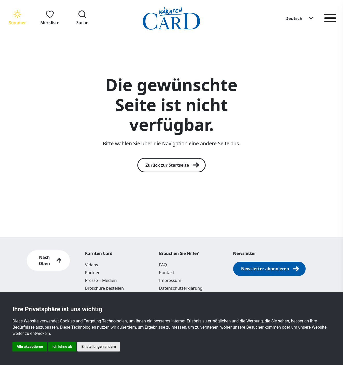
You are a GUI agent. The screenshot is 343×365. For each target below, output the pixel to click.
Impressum (170, 280)
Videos (91, 265)
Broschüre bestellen (104, 288)
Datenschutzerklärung (181, 288)
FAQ (163, 265)
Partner (92, 272)
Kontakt (166, 272)
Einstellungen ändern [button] (99, 346)
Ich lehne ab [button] (62, 346)
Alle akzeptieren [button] (30, 346)
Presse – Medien (101, 280)
